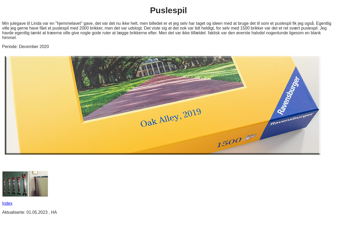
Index (7, 203)
